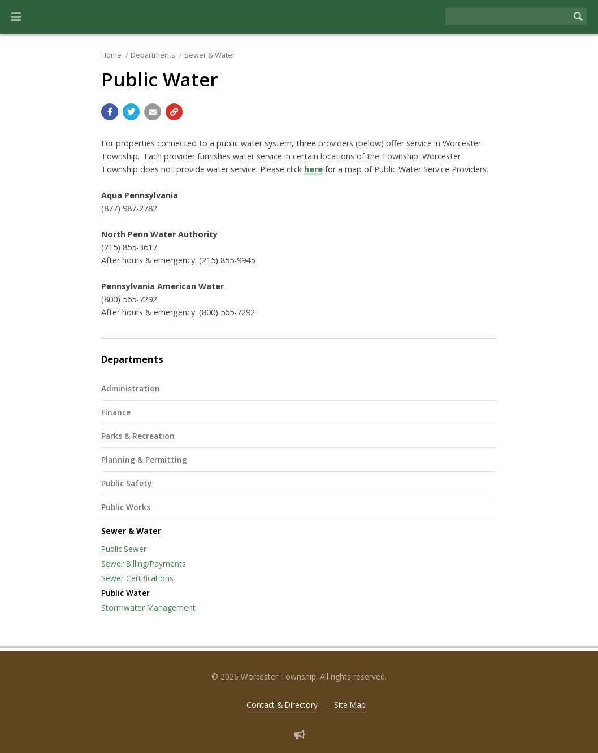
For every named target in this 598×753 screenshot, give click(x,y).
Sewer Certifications (137, 578)
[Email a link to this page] (152, 111)
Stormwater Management (148, 607)
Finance (116, 412)
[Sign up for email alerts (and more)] (299, 734)
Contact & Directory (282, 704)
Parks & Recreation (138, 435)
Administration (130, 388)
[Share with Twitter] (131, 111)
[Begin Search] (578, 16)
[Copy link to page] (174, 111)
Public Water (125, 592)
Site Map (350, 704)
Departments (153, 55)
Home (111, 55)
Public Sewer (123, 548)
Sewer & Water (209, 55)
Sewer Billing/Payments (143, 563)
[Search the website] (507, 16)
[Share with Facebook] (109, 111)
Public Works (125, 507)
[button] (16, 16)
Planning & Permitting (144, 459)
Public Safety (126, 483)
